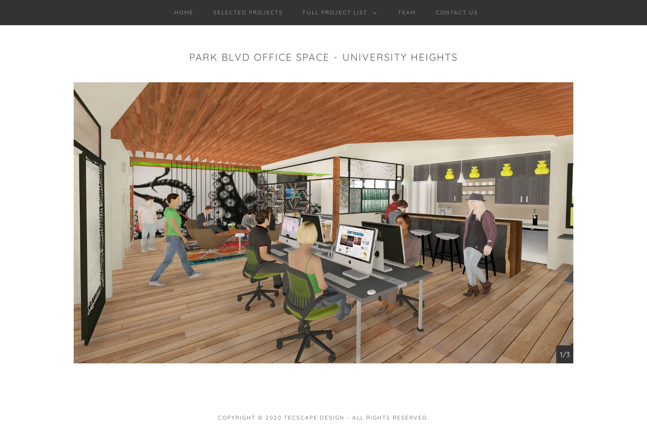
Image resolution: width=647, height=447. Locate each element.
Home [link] (184, 12)
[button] (337, 12)
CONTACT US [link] (457, 12)
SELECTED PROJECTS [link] (248, 12)
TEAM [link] (407, 12)
